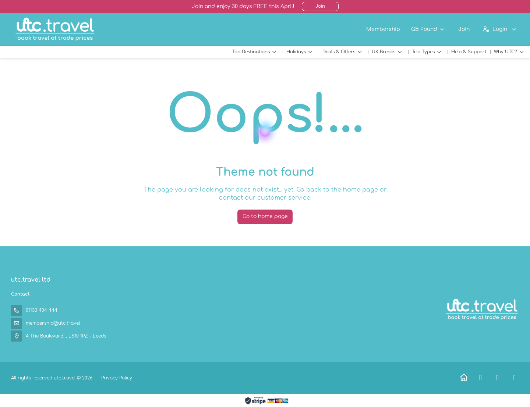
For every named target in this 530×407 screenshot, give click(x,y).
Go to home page (265, 216)
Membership (383, 29)
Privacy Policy (116, 378)
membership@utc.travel (53, 323)
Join (320, 6)
